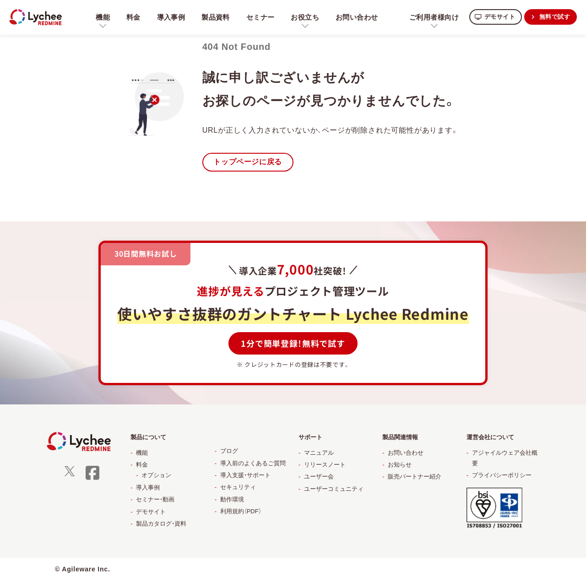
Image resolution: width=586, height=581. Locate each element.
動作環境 (232, 499)
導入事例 (171, 17)
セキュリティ (238, 487)
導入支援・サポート (245, 475)
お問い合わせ (360, 17)
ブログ (229, 451)
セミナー (262, 17)
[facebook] (92, 478)
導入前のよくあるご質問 (253, 463)
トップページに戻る (249, 162)
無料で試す (553, 16)
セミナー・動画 (155, 499)
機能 (142, 453)
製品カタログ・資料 (161, 524)
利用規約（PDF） (240, 511)
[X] (69, 474)
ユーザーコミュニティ (334, 489)
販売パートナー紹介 (414, 476)
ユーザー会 (319, 476)
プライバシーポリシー (502, 475)
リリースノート (325, 465)
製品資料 (217, 17)
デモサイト (496, 16)
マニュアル (319, 453)
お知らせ (400, 465)
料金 (133, 17)
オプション (156, 475)
